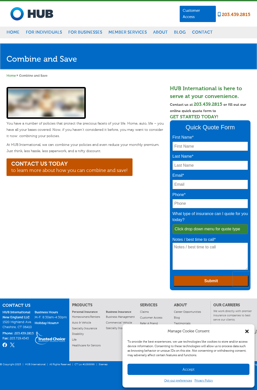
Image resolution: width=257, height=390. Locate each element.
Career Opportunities (187, 312)
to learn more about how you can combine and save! (69, 166)
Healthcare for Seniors (86, 345)
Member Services (127, 32)
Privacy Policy (204, 380)
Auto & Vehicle (81, 322)
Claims (144, 312)
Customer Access (191, 13)
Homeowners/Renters (86, 317)
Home (13, 32)
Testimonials (182, 323)
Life (74, 339)
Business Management (120, 317)
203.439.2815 (234, 14)
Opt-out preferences (178, 380)
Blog (180, 32)
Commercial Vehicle (119, 322)
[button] (246, 331)
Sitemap (103, 364)
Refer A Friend (149, 323)
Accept (188, 369)
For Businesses (85, 32)
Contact (202, 32)
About (160, 32)
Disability (78, 334)
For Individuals (44, 32)
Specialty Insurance (84, 328)
